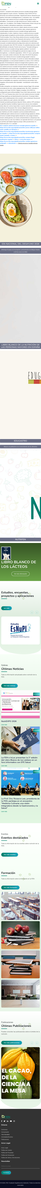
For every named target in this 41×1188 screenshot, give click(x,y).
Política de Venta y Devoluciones (10, 1157)
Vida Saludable (5, 1134)
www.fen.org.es (25, 139)
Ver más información (20, 574)
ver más (6, 608)
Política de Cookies (6, 1150)
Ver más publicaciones (11, 1043)
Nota (16, 139)
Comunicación (5, 1132)
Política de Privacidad (7, 1153)
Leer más (4, 725)
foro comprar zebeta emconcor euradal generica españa (18, 126)
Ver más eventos (10, 855)
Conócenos (4, 1129)
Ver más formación (10, 888)
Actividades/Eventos (7, 1137)
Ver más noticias (9, 686)
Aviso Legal (4, 1148)
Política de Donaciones (7, 1155)
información (12, 143)
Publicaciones (5, 1139)
